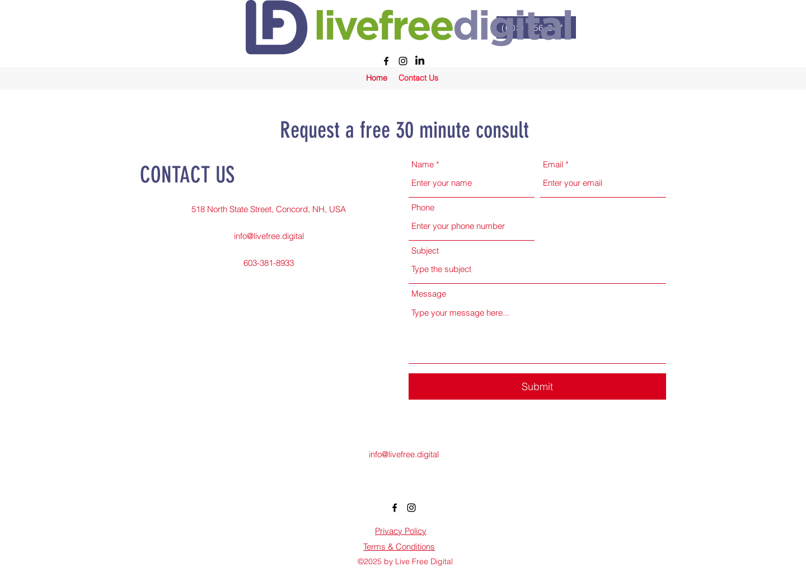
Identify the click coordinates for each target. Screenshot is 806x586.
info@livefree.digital (269, 236)
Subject (425, 250)
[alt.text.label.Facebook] (386, 61)
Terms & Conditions (399, 546)
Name (422, 164)
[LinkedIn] (419, 61)
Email (553, 164)
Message (428, 293)
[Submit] (537, 386)
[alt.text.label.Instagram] (403, 61)
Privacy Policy (401, 531)
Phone (422, 207)
